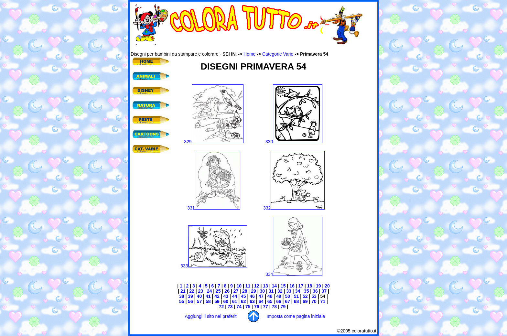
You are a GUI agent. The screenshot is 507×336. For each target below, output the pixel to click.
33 (288, 291)
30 (262, 291)
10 (239, 285)
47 (261, 296)
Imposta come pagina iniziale (296, 316)
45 (243, 296)
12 (256, 285)
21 (182, 291)
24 (209, 291)
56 (190, 301)
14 (274, 285)
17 (300, 285)
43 (225, 296)
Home (249, 54)
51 (296, 296)
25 (217, 291)
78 (274, 306)
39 (190, 296)
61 (234, 301)
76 (256, 306)
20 (326, 285)
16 (292, 285)
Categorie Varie (277, 54)
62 (243, 301)
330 (293, 141)
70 (313, 301)
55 (181, 301)
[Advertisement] (248, 48)
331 (213, 208)
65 (269, 301)
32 (279, 291)
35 (306, 291)
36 (314, 291)
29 (253, 291)
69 (304, 301)
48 (270, 296)
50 (287, 296)
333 (213, 265)
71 (322, 301)
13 (265, 285)
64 (261, 301)
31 (271, 291)
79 (283, 306)
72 (221, 306)
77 (265, 306)
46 (252, 296)
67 (287, 301)
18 (309, 285)
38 (181, 296)
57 (199, 301)
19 (318, 285)
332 (294, 208)
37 (323, 291)
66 (278, 301)
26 (227, 291)
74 (238, 306)
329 (213, 141)
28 (244, 291)
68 (296, 301)
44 (234, 296)
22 (191, 291)
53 (313, 296)
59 (216, 301)
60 (225, 301)
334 (293, 274)
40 (199, 296)
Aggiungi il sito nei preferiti (211, 316)
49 (278, 296)
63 (252, 301)
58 (208, 301)
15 (282, 285)
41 (207, 296)
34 (297, 291)
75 (247, 306)
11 (248, 285)
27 (236, 291)
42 (216, 296)
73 (229, 306)
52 (305, 296)
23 (200, 291)
